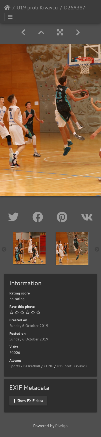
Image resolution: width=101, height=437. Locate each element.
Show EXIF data (28, 400)
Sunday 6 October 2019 (28, 325)
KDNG (48, 366)
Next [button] (97, 249)
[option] (29, 248)
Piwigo (61, 425)
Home (7, 7)
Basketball (31, 366)
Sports (14, 366)
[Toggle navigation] (10, 17)
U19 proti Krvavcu (37, 7)
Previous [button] (4, 249)
